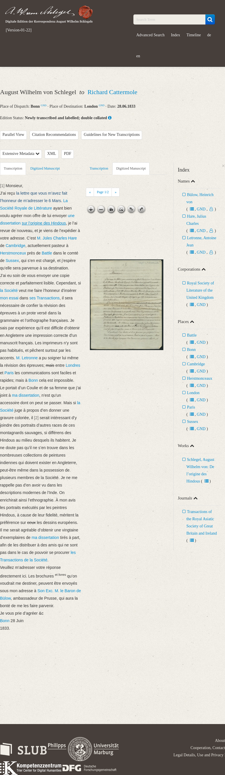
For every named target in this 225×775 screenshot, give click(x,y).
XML (51, 153)
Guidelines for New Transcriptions (112, 134)
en (138, 56)
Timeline (193, 35)
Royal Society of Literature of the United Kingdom (200, 290)
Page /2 (103, 192)
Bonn (191, 349)
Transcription (13, 168)
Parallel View (13, 134)
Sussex (192, 421)
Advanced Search (150, 35)
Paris (191, 407)
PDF (67, 153)
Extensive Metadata (21, 153)
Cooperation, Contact (207, 748)
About (220, 740)
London (193, 393)
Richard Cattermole (112, 92)
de (209, 35)
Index (175, 35)
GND (44, 105)
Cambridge (196, 364)
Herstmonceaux (199, 378)
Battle (191, 335)
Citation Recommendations (54, 134)
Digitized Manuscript (45, 168)
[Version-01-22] (18, 30)
